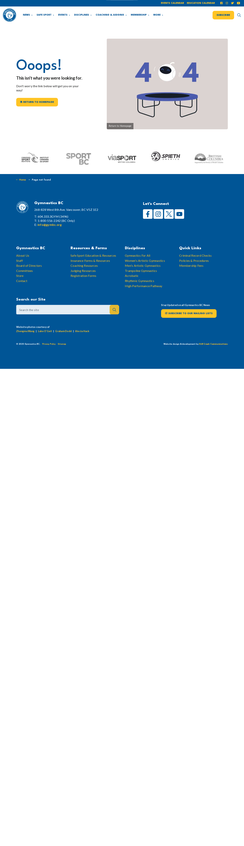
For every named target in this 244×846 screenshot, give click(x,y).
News (26, 15)
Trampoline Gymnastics (141, 277)
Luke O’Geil (45, 337)
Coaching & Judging (110, 15)
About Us (22, 262)
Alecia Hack (82, 337)
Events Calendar (172, 3)
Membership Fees (191, 272)
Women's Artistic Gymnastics (145, 267)
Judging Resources (83, 277)
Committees (24, 277)
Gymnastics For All (137, 262)
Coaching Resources (84, 272)
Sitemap (62, 344)
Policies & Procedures (194, 267)
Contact (21, 287)
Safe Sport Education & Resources (93, 262)
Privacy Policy (49, 344)
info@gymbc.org (50, 224)
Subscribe (223, 15)
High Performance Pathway (143, 293)
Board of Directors (29, 272)
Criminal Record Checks (195, 262)
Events (62, 15)
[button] (114, 317)
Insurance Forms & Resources (90, 267)
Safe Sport (44, 15)
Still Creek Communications (213, 344)
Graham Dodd (63, 337)
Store (19, 282)
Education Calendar (201, 3)
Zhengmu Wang (25, 337)
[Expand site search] (239, 15)
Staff (19, 267)
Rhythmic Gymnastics (139, 287)
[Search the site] (67, 317)
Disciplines (81, 15)
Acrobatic (132, 282)
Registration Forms (83, 282)
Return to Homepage (37, 102)
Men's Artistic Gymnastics (143, 272)
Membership (139, 15)
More (157, 15)
